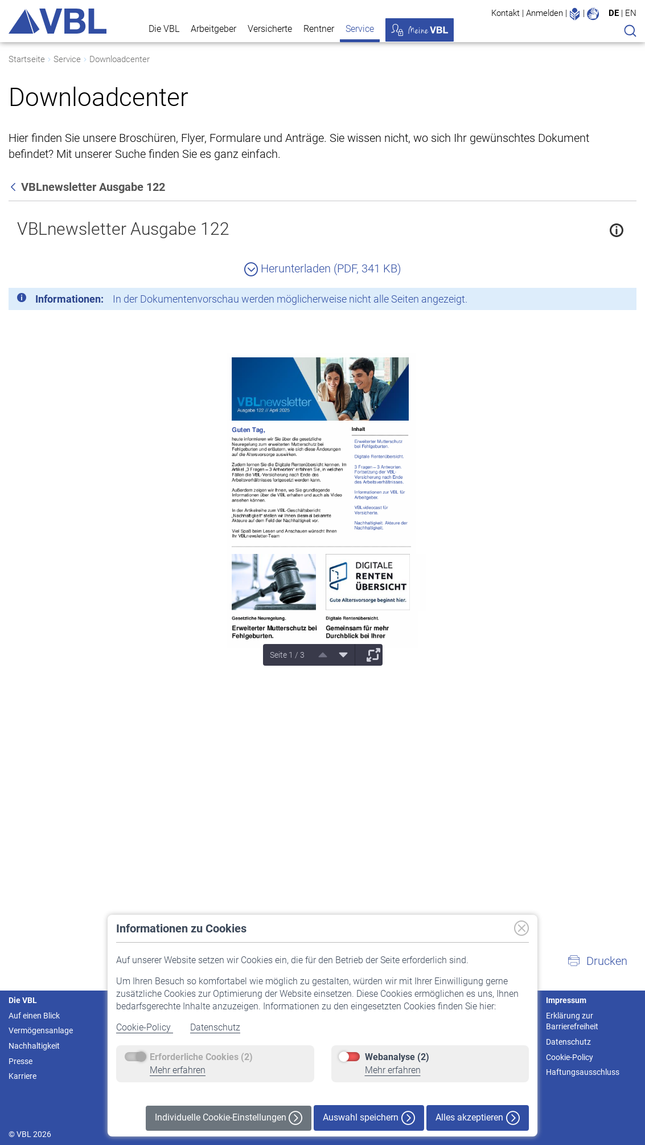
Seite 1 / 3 (287, 654)
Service (360, 28)
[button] (597, 960)
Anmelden (544, 13)
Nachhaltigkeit (34, 1045)
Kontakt (505, 13)
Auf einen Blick (34, 1015)
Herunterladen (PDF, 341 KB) (322, 268)
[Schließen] (597, 301)
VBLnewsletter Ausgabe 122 (123, 229)
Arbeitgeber (213, 28)
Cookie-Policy (144, 1027)
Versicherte (270, 28)
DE (614, 13)
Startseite (27, 59)
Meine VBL (419, 30)
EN (630, 13)
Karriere (22, 1076)
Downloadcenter (119, 59)
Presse (20, 1061)
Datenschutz (215, 1027)
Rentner (318, 28)
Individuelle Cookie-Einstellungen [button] (228, 1118)
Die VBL (164, 28)
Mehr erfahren (178, 1070)
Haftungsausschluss (582, 1072)
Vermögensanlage (41, 1030)
